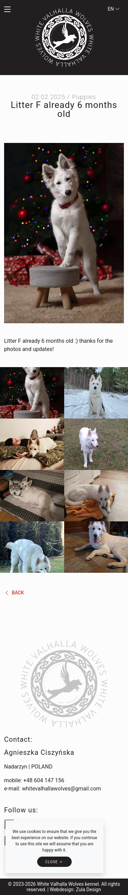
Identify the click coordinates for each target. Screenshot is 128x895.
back (14, 592)
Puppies (84, 96)
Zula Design (88, 889)
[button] (16, 10)
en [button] (114, 9)
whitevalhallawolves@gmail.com (61, 788)
